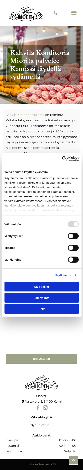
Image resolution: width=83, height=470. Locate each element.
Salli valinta (41, 297)
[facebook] (37, 408)
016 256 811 (43, 425)
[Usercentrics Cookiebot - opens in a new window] (62, 158)
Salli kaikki (41, 286)
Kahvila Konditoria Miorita (25, 115)
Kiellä (41, 309)
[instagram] (45, 408)
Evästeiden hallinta (41, 464)
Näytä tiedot (63, 275)
